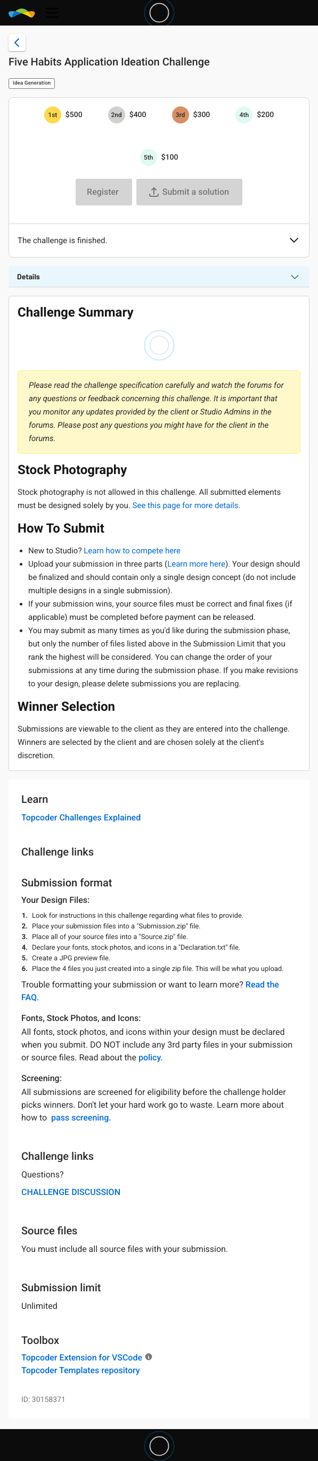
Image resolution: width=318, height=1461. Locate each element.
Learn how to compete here (132, 550)
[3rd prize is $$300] (180, 114)
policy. (150, 1057)
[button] (294, 241)
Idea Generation (32, 83)
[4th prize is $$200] (243, 114)
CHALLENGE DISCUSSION (70, 1192)
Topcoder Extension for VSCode (81, 1357)
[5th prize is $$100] (148, 157)
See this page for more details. (187, 505)
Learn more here (196, 564)
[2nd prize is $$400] (116, 114)
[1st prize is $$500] (52, 114)
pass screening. (81, 1118)
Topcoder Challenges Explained (81, 817)
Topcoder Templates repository (80, 1370)
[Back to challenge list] (17, 42)
